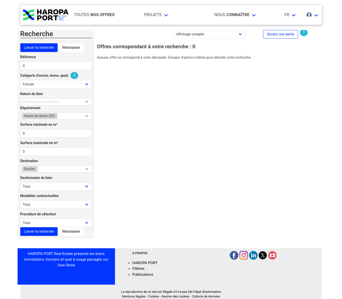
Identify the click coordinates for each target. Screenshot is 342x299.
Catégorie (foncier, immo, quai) (50, 75)
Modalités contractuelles (39, 196)
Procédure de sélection (38, 214)
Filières (138, 268)
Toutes (94, 15)
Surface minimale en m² (39, 124)
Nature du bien (31, 94)
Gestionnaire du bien (36, 178)
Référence (28, 57)
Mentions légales (133, 296)
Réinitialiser (71, 48)
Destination (29, 161)
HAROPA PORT (145, 263)
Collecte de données (206, 296)
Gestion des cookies (175, 296)
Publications (142, 274)
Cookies (153, 296)
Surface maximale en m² (39, 143)
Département (30, 108)
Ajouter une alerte (280, 34)
